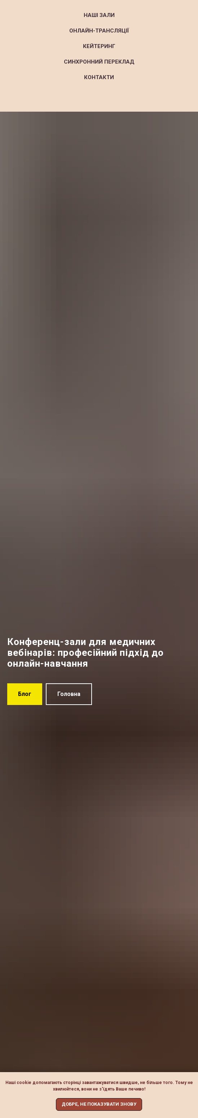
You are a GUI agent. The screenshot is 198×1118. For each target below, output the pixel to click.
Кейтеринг (99, 46)
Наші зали (99, 15)
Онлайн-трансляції (99, 30)
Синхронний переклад (99, 62)
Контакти (99, 77)
